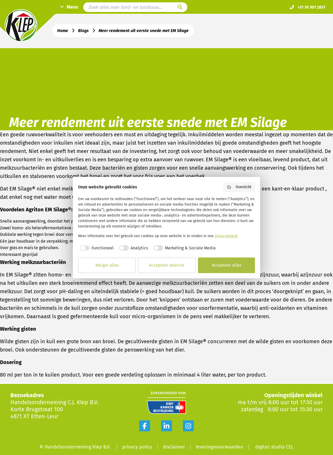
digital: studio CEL (274, 447)
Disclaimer (174, 447)
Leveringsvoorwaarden (219, 447)
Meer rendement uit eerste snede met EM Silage (144, 30)
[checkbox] (96, 248)
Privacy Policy (137, 447)
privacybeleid (226, 236)
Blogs (83, 30)
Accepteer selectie (166, 265)
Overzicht (239, 187)
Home (62, 30)
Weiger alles (107, 265)
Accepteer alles (226, 265)
